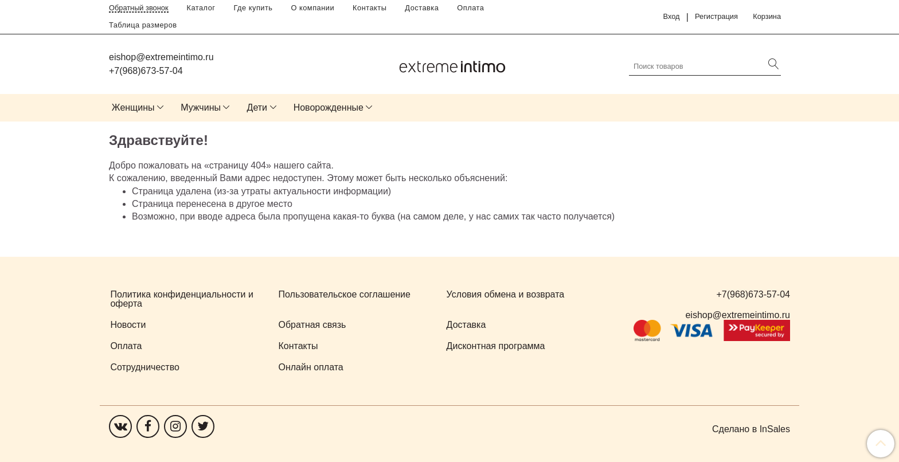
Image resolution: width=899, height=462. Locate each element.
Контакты (369, 7)
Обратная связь (312, 325)
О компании (313, 7)
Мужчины (201, 107)
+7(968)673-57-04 (146, 71)
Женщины (133, 107)
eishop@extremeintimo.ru (161, 57)
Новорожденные (328, 107)
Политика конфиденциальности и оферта (181, 298)
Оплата (470, 7)
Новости (128, 325)
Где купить (253, 7)
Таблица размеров (143, 25)
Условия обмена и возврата (506, 294)
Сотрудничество (144, 367)
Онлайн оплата (311, 367)
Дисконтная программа (496, 346)
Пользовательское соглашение (345, 294)
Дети (257, 107)
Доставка (422, 7)
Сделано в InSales (751, 429)
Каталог (201, 7)
